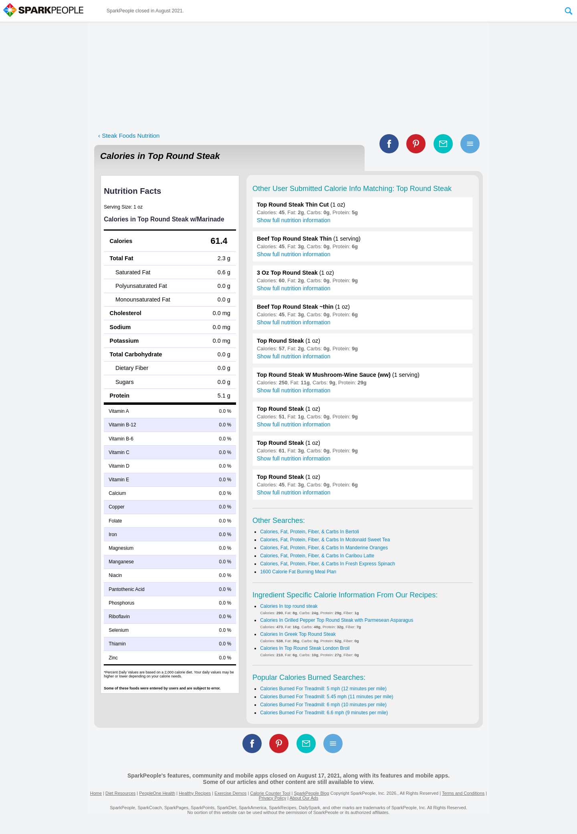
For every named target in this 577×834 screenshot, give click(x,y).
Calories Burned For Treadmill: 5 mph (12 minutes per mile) (323, 688)
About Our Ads (304, 798)
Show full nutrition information (294, 220)
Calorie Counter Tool (270, 793)
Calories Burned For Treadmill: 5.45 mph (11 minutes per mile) (326, 696)
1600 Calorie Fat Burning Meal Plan (298, 572)
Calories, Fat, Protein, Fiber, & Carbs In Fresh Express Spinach (327, 564)
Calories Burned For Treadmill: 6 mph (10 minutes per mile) (323, 704)
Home (96, 793)
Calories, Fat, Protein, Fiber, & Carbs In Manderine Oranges (324, 548)
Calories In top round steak (288, 606)
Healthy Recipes (195, 793)
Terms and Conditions (463, 793)
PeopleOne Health (157, 793)
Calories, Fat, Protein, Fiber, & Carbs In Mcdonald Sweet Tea (325, 540)
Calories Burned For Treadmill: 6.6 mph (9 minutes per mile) (324, 712)
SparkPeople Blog (311, 793)
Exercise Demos (230, 793)
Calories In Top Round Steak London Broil (304, 648)
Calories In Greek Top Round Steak (298, 634)
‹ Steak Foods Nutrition (128, 135)
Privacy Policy (272, 798)
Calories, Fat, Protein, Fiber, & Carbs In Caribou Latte (317, 556)
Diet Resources (120, 793)
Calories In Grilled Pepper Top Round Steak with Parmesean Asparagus (336, 620)
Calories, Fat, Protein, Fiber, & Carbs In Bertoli (309, 532)
